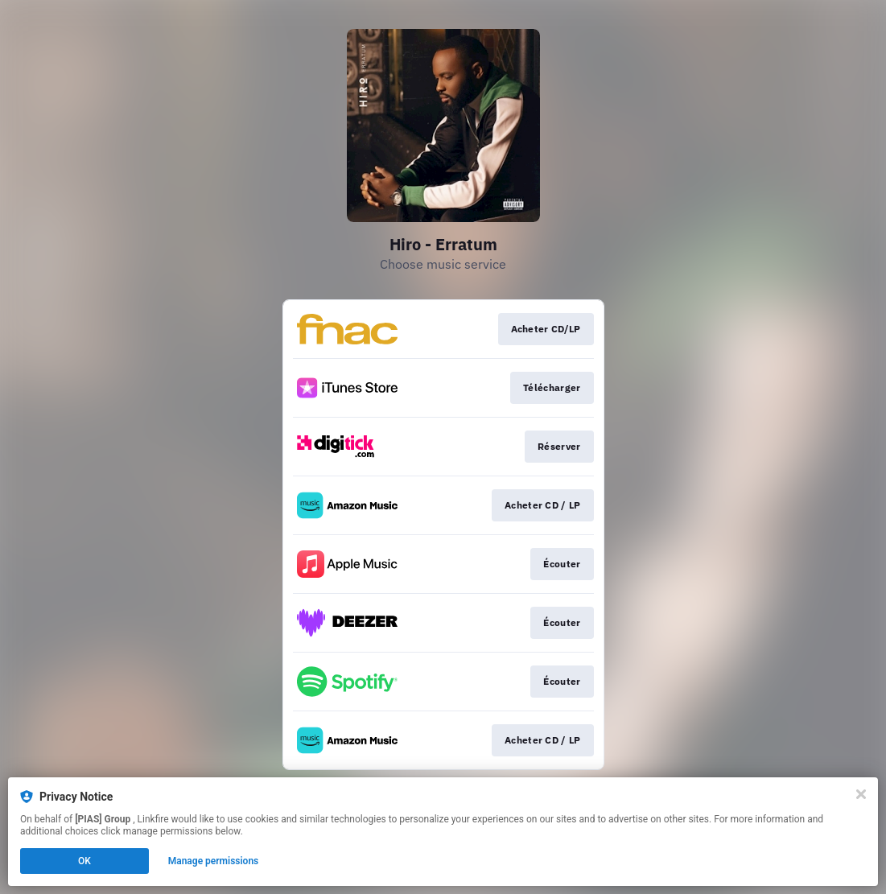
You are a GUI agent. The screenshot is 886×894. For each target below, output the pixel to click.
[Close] (861, 794)
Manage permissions (213, 861)
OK (84, 861)
